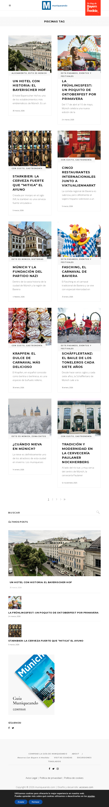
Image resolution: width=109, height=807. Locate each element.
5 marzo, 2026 (18, 210)
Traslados (54, 761)
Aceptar (19, 802)
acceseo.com (86, 787)
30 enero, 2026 (18, 387)
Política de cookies (73, 777)
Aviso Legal (31, 777)
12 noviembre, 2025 (69, 483)
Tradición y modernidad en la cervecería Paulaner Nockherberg (77, 453)
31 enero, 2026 (67, 297)
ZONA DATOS (39, 436)
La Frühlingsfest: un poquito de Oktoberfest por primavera (79, 90)
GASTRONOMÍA (34, 168)
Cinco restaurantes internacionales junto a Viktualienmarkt (79, 176)
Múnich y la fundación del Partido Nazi (27, 271)
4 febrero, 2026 (18, 297)
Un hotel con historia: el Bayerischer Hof (29, 85)
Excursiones (84, 758)
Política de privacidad (51, 777)
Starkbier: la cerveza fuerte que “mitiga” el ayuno (45, 640)
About (75, 754)
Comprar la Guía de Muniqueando (47, 754)
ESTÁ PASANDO (69, 73)
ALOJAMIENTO (19, 73)
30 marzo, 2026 (18, 111)
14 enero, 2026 (18, 470)
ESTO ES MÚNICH (37, 73)
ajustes (93, 796)
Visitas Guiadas (63, 758)
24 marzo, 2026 (68, 120)
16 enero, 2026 (67, 387)
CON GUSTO (18, 168)
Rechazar (34, 802)
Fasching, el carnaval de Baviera (74, 271)
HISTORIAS (38, 259)
